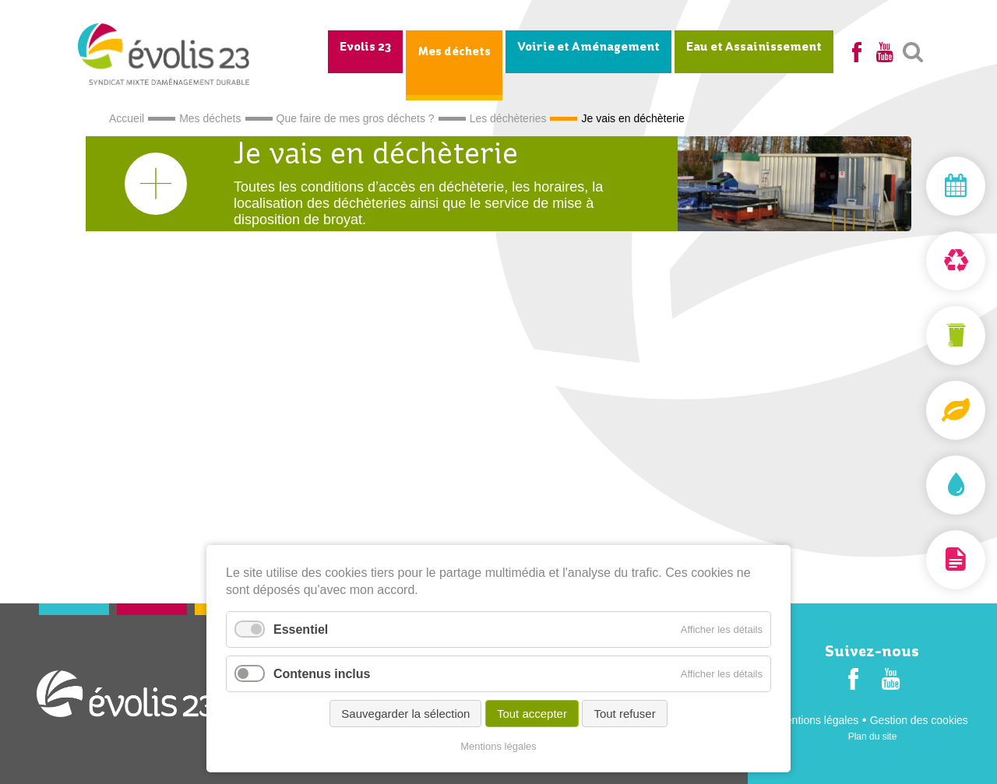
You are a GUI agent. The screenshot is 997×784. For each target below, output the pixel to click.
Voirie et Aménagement (588, 47)
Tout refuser (624, 713)
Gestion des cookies (919, 720)
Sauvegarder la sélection (405, 713)
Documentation (919, 559)
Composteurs (919, 410)
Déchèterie (919, 260)
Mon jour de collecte (919, 186)
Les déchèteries (508, 118)
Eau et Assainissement (754, 47)
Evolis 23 (365, 47)
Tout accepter (532, 713)
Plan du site (872, 736)
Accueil (126, 118)
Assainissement (919, 485)
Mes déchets (454, 52)
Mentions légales (817, 720)
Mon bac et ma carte (919, 335)
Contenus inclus (321, 673)
